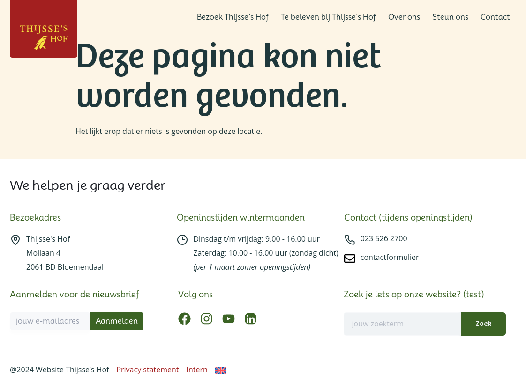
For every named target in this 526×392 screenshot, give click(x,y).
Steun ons (450, 17)
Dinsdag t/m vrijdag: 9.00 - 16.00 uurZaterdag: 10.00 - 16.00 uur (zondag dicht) (265, 253)
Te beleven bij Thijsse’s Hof (328, 17)
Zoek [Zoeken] (483, 324)
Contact (495, 17)
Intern (197, 369)
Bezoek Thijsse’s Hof (233, 17)
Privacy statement (147, 369)
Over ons (404, 17)
